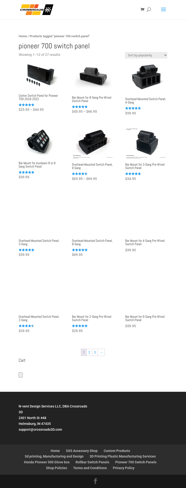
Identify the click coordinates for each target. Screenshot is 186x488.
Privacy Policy (123, 468)
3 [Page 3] (95, 352)
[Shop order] (146, 55)
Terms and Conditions (90, 468)
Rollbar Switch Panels (92, 462)
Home (23, 36)
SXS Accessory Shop (82, 451)
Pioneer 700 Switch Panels (135, 462)
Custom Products (117, 451)
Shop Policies (56, 468)
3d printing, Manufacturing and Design (54, 456)
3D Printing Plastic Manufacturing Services (123, 456)
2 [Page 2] (89, 352)
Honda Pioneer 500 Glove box (47, 462)
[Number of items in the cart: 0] (21, 374)
